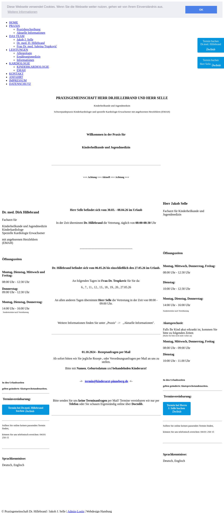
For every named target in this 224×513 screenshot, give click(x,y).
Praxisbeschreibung (28, 29)
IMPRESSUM (18, 80)
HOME (13, 22)
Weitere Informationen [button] (22, 11)
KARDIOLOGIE (19, 63)
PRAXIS (14, 25)
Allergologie (24, 53)
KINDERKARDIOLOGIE (33, 66)
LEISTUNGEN (18, 49)
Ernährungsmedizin (28, 56)
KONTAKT (16, 73)
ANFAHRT (16, 76)
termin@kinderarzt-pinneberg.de (106, 381)
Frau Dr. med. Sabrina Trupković (37, 46)
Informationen (25, 59)
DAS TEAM (16, 36)
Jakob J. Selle (25, 39)
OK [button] (201, 9)
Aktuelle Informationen (31, 32)
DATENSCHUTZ (20, 83)
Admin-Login (75, 511)
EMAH (21, 70)
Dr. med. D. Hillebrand (31, 42)
